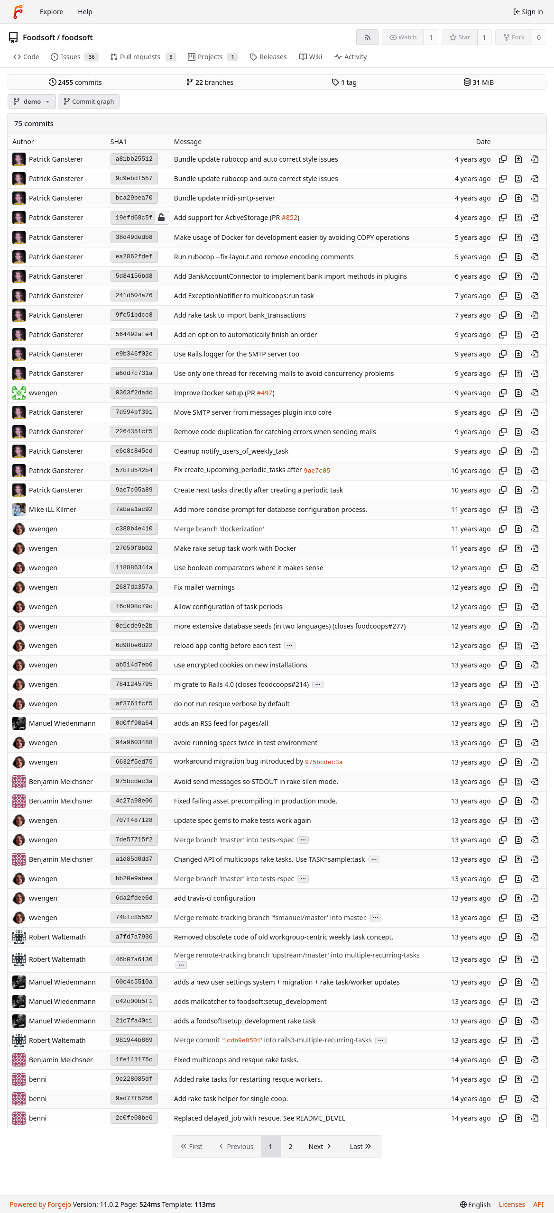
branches (209, 82)
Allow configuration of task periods (228, 606)
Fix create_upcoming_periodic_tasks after (239, 469)
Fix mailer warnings (204, 587)
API (538, 1204)
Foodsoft (39, 37)
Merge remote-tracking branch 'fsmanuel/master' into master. (270, 917)
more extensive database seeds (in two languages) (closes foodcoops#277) (290, 625)
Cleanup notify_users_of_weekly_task (231, 451)
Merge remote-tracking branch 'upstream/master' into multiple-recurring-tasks (297, 954)
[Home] (18, 11)
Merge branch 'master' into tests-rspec (234, 839)
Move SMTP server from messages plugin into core (253, 412)
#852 (289, 217)
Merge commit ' (198, 1039)
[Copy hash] (503, 159)
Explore (51, 11)
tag (344, 82)
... (290, 645)
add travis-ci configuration (215, 898)
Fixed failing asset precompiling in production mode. (256, 800)
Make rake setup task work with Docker (235, 548)
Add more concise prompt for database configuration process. (270, 509)
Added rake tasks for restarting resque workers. (248, 1079)
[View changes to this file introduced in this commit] (518, 159)
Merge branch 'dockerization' (219, 528)
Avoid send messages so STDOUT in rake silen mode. (256, 781)
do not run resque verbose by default (232, 703)
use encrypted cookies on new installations (240, 664)
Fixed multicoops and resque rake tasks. (236, 1059)
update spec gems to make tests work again (242, 820)
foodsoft (77, 37)
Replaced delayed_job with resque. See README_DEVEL (259, 1117)
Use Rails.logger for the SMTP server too (236, 353)
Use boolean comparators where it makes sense (248, 567)
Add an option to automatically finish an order (245, 334)
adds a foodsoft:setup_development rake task (245, 1020)
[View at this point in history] (534, 159)
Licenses (512, 1204)
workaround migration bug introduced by (239, 761)
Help (85, 11)
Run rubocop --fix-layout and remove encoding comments (264, 256)
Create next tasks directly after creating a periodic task (258, 489)
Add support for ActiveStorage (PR (228, 217)
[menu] (475, 1204)
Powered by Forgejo (40, 1204)
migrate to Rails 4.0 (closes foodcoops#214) (241, 684)
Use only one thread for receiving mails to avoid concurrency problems (284, 373)
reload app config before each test (227, 645)
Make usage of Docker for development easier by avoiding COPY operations (291, 237)
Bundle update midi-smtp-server (224, 197)
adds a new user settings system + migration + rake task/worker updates (287, 981)
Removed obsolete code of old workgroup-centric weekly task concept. (284, 936)
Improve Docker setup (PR (215, 392)
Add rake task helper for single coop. (231, 1098)
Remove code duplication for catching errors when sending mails (275, 431)
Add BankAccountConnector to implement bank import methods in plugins (290, 276)
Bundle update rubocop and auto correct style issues (256, 159)
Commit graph (88, 101)
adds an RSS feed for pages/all (221, 723)
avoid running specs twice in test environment (246, 742)
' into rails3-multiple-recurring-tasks (316, 1039)
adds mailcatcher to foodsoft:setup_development (250, 1001)
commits (75, 82)
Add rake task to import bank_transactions (240, 314)
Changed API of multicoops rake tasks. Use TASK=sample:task (269, 859)
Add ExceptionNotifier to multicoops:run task (244, 295)
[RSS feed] (367, 37)
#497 (264, 392)
